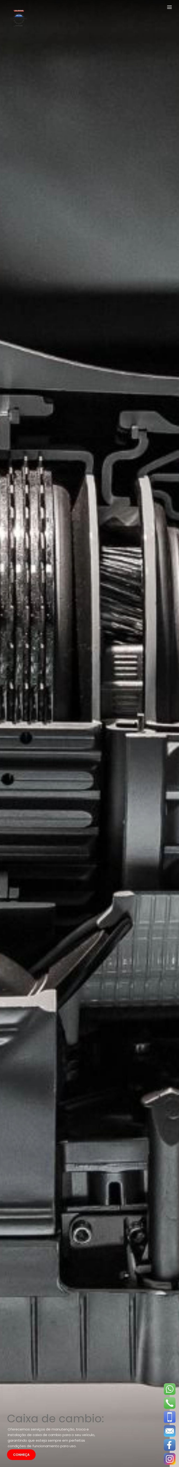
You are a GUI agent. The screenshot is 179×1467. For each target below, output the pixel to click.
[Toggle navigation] (169, 8)
